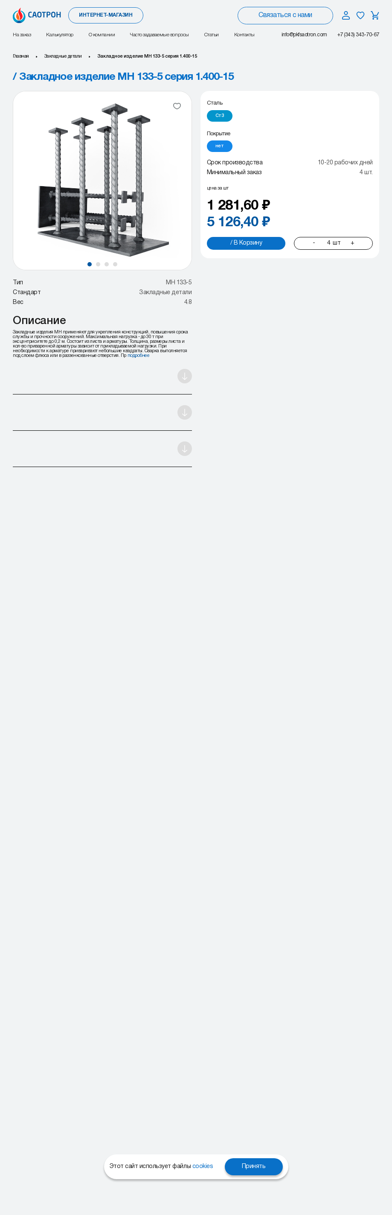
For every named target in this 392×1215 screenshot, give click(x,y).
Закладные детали (63, 56)
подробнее (139, 355)
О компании (102, 34)
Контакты (244, 34)
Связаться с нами (285, 15)
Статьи (211, 34)
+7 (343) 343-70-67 (358, 34)
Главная (21, 56)
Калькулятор (59, 34)
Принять (254, 1166)
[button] (89, 264)
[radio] (219, 116)
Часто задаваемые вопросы (159, 34)
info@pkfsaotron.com (304, 34)
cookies (202, 1166)
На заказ (22, 34)
